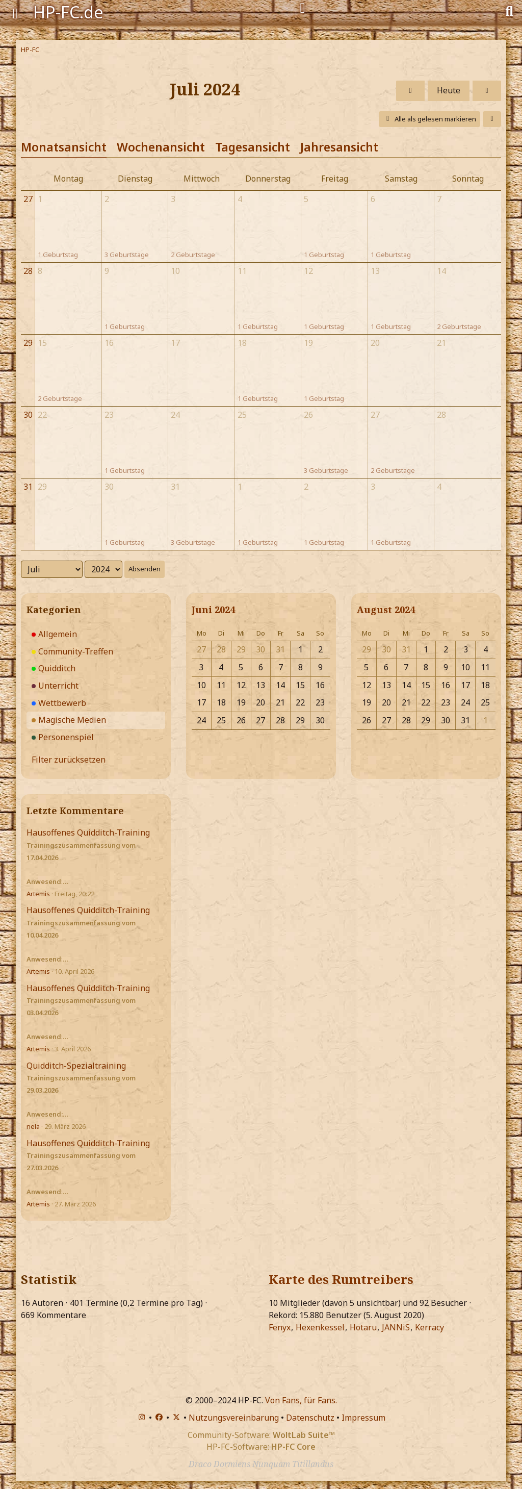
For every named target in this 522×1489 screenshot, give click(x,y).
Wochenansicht (161, 147)
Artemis (38, 893)
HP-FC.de (68, 12)
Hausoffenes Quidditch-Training (88, 832)
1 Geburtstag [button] (58, 254)
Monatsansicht (64, 147)
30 (28, 414)
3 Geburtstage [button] (127, 254)
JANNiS (396, 1327)
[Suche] (509, 10)
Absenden (144, 568)
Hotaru (363, 1327)
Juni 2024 (213, 609)
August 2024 (386, 609)
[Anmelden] (302, 8)
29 (28, 342)
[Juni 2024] (410, 91)
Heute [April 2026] (448, 90)
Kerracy (429, 1327)
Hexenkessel (320, 1327)
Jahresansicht (339, 147)
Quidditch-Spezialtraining (76, 1065)
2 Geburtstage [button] (193, 254)
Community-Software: (261, 1435)
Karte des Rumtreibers (341, 1279)
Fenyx (280, 1327)
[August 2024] (487, 91)
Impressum (363, 1417)
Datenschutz (310, 1417)
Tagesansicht (252, 147)
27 (28, 199)
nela (33, 1126)
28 (28, 270)
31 (28, 486)
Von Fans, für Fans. (301, 1400)
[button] (492, 119)
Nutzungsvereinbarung (234, 1417)
